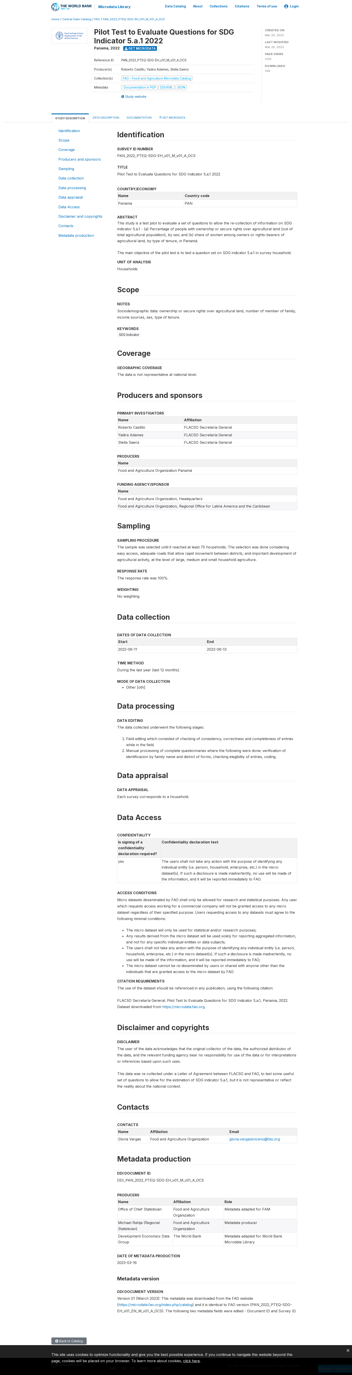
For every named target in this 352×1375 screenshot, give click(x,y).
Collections (219, 6)
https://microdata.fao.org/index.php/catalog (155, 1304)
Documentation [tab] (139, 117)
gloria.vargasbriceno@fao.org (254, 1139)
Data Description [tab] (106, 117)
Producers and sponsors (79, 159)
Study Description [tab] (70, 118)
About (197, 6)
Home (55, 19)
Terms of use (267, 6)
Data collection (71, 178)
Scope (63, 140)
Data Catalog (175, 6)
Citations (242, 6)
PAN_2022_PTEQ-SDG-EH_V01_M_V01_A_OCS (134, 19)
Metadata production (76, 235)
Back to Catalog (69, 1341)
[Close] (348, 1350)
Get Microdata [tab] (172, 117)
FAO (97, 19)
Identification (69, 130)
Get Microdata (140, 48)
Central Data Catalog (76, 19)
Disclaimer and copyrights (80, 216)
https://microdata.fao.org (183, 1006)
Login (291, 6)
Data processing (72, 187)
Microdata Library (114, 6)
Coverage (66, 149)
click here (191, 1361)
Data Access (69, 206)
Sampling (66, 168)
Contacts (65, 225)
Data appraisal (70, 197)
